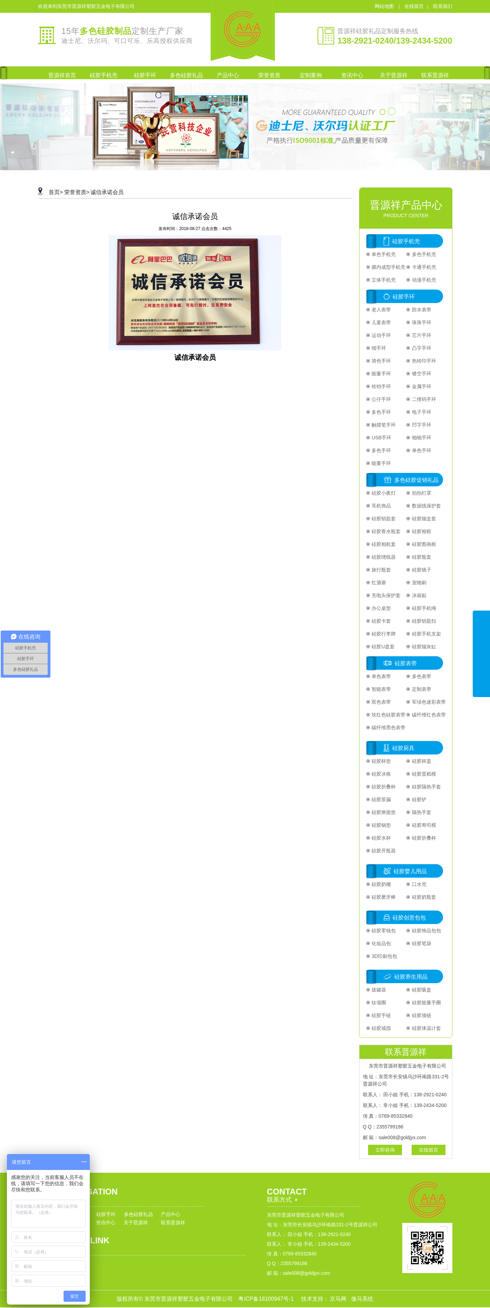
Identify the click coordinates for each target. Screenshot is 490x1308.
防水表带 (421, 309)
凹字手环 (421, 425)
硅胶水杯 (381, 838)
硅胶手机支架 (426, 634)
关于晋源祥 (136, 1222)
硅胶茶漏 (381, 799)
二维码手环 (423, 399)
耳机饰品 (381, 506)
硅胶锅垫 (381, 825)
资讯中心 (105, 1222)
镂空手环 (421, 373)
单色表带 (381, 676)
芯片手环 (421, 335)
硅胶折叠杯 (383, 786)
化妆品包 (381, 943)
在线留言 (414, 6)
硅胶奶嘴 (381, 884)
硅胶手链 (381, 1015)
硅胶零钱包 (383, 930)
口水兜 (418, 884)
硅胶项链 (421, 1015)
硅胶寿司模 (423, 825)
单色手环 (421, 450)
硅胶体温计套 (426, 1028)
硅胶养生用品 (410, 977)
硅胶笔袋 (421, 943)
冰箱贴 (418, 595)
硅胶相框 (421, 531)
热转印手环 (423, 361)
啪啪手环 (421, 437)
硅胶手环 (404, 297)
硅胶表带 (406, 663)
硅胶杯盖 (421, 761)
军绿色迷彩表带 (428, 702)
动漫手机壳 (423, 280)
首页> (56, 192)
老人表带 (381, 309)
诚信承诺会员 (107, 192)
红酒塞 (378, 582)
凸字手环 (421, 348)
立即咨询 (385, 1150)
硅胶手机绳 (423, 608)
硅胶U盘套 (383, 646)
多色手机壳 (423, 254)
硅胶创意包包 (409, 918)
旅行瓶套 (381, 570)
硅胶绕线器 (383, 557)
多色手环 (381, 412)
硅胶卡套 (381, 621)
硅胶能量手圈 (426, 1002)
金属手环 (421, 386)
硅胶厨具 (403, 748)
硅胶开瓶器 (383, 850)
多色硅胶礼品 (138, 1214)
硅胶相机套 (383, 544)
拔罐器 (378, 990)
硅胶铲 (418, 799)
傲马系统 (362, 1299)
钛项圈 (378, 1002)
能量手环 (381, 373)
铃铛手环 (381, 386)
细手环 (378, 348)
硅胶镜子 (421, 570)
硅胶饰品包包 (426, 930)
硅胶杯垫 (381, 761)
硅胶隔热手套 (426, 786)
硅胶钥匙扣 (423, 621)
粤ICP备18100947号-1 (266, 1299)
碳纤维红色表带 (428, 714)
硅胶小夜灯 (383, 493)
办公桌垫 (381, 608)
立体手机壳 (383, 280)
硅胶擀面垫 (383, 812)
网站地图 (385, 6)
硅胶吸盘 (421, 990)
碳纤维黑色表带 (388, 727)
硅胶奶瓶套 (423, 897)
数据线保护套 (426, 506)
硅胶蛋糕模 (423, 774)
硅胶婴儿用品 (410, 871)
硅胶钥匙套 (383, 518)
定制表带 (421, 689)
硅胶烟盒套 (423, 518)
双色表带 (381, 702)
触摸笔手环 (383, 425)
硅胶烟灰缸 (423, 646)
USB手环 (381, 437)
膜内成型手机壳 (388, 267)
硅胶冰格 (381, 774)
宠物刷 (418, 582)
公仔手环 (381, 399)
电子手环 (421, 412)
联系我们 (442, 6)
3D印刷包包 (384, 956)
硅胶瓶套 (421, 557)
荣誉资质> (76, 192)
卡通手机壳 (423, 267)
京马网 (339, 1299)
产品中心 (170, 1214)
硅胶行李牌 (383, 634)
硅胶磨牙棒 (383, 897)
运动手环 (381, 335)
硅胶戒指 (381, 1028)
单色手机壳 (383, 254)
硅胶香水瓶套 (386, 531)
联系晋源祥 (173, 1222)
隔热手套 (421, 812)
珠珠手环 (421, 322)
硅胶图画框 (423, 544)
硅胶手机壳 (406, 241)
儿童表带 (381, 322)
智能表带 (381, 689)
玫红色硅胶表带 (388, 714)
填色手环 (381, 361)
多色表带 (421, 676)
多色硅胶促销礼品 (416, 480)
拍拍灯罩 (421, 493)
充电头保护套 (386, 595)
